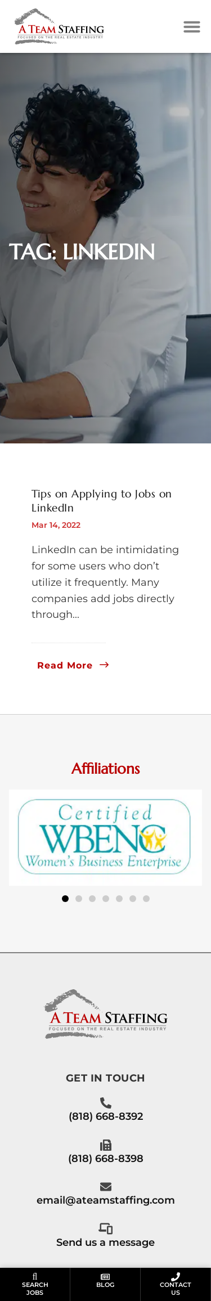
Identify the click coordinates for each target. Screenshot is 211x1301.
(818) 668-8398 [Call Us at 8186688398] (105, 1158)
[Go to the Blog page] (105, 1276)
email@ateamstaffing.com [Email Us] (106, 1200)
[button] (191, 26)
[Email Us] (105, 1186)
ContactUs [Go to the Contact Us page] (175, 1288)
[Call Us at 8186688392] (105, 1103)
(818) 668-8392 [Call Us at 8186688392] (106, 1116)
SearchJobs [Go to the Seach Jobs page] (35, 1288)
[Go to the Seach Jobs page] (34, 1276)
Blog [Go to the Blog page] (105, 1285)
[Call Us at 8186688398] (105, 1145)
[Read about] (73, 665)
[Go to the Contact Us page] (175, 1276)
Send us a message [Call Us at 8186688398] (105, 1242)
